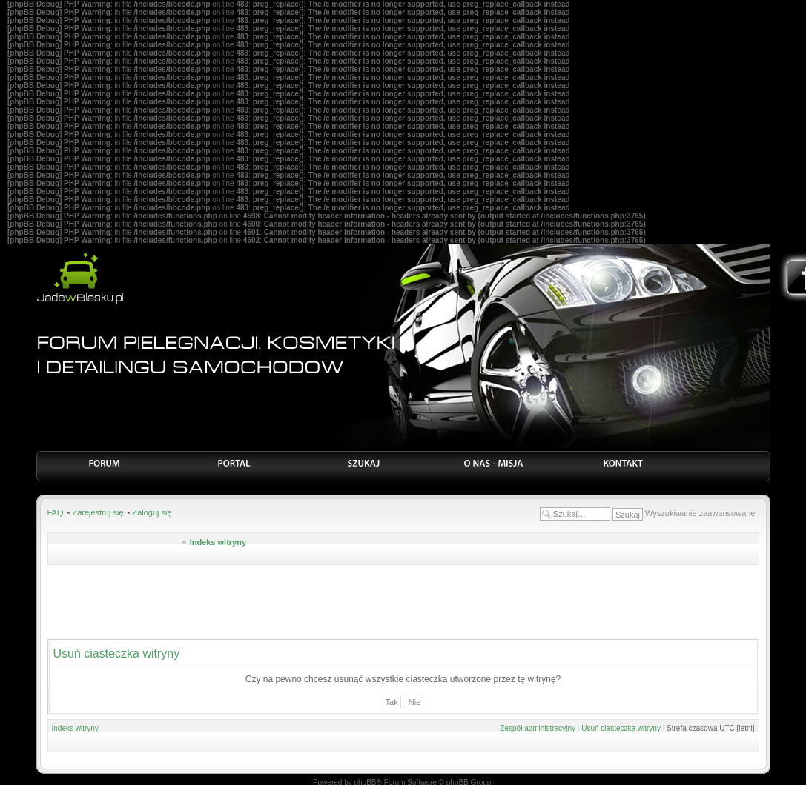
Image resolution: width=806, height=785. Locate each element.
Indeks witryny (218, 542)
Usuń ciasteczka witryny (621, 728)
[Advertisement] (403, 602)
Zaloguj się (151, 512)
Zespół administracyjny (537, 728)
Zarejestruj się (97, 512)
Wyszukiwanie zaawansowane (700, 513)
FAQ (55, 512)
